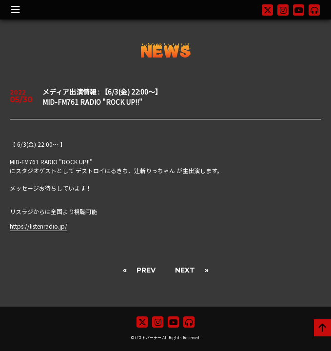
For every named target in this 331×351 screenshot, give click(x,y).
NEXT (185, 270)
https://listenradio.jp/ (38, 226)
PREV (146, 270)
